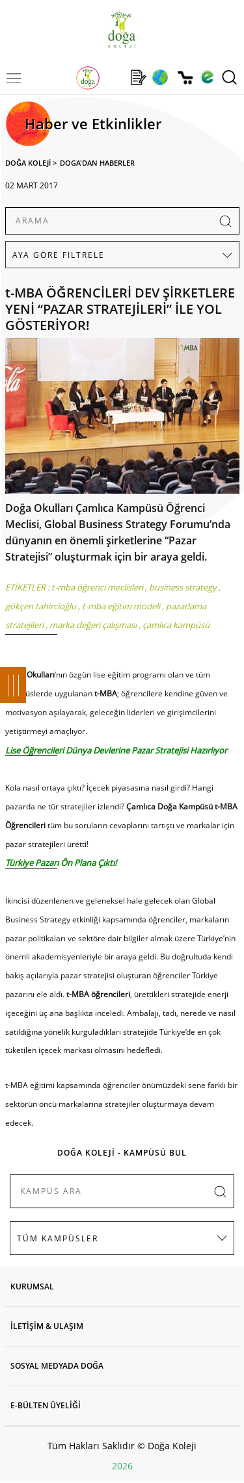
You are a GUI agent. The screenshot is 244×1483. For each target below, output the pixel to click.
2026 (122, 1466)
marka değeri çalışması (93, 625)
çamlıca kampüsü (176, 625)
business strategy (183, 587)
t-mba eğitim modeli (121, 606)
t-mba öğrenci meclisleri (97, 587)
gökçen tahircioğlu (40, 606)
